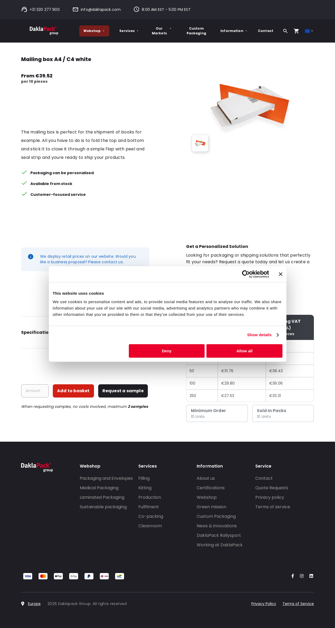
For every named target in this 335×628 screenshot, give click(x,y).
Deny (167, 351)
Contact (265, 31)
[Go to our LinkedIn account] (309, 576)
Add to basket (73, 391)
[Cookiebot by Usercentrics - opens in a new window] (246, 274)
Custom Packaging (196, 30)
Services (129, 31)
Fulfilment (148, 507)
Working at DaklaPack (220, 545)
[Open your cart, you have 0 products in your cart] (296, 31)
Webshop (94, 31)
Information (234, 31)
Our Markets (162, 30)
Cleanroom (150, 526)
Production (149, 497)
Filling (144, 478)
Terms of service (272, 507)
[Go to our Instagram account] (300, 576)
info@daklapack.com (96, 9)
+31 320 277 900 (40, 9)
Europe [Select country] (34, 603)
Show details (259, 335)
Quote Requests (271, 488)
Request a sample (123, 391)
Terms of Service (298, 604)
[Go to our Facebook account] (291, 576)
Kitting (145, 488)
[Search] (285, 31)
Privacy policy (269, 497)
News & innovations (217, 526)
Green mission (211, 507)
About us (206, 478)
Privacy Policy (263, 604)
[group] (200, 143)
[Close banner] (280, 274)
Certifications (211, 488)
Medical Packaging (99, 488)
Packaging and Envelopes (106, 478)
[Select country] (309, 31)
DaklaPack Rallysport (219, 535)
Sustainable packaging (103, 507)
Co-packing (150, 516)
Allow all (245, 351)
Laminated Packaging (102, 497)
